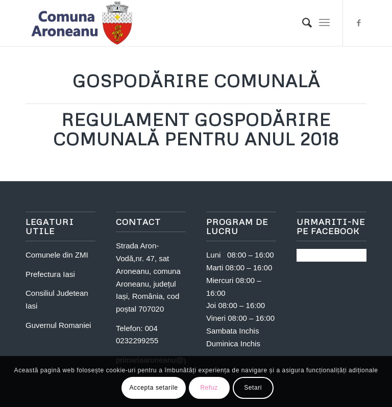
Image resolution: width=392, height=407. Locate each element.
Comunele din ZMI (57, 254)
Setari (253, 387)
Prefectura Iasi (50, 274)
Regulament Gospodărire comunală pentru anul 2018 (196, 129)
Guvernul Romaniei (58, 325)
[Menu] (324, 23)
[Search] (302, 23)
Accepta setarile (154, 387)
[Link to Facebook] (358, 23)
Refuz (208, 387)
